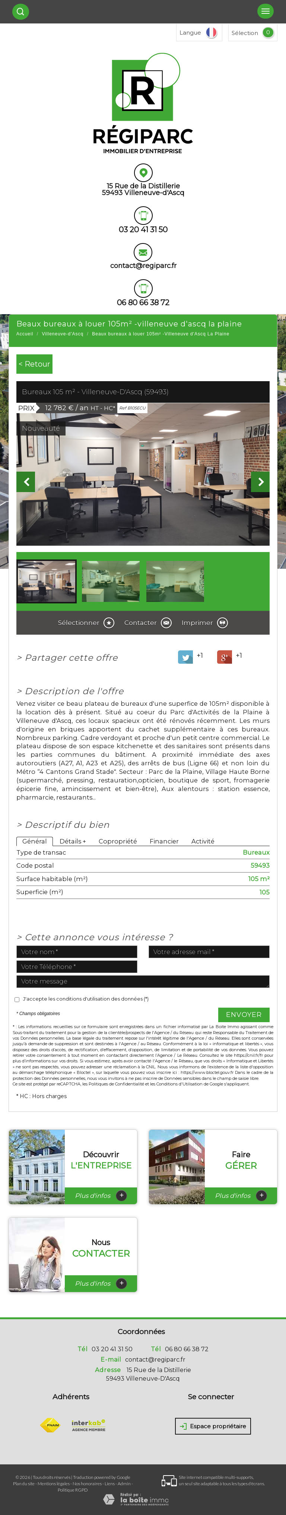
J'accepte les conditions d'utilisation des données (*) (86, 999)
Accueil (25, 334)
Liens (110, 1483)
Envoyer (244, 1015)
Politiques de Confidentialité (116, 1084)
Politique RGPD (73, 1490)
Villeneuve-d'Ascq (62, 334)
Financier (164, 841)
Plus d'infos (101, 1195)
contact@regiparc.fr (143, 266)
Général (34, 841)
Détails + (73, 841)
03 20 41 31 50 (112, 1349)
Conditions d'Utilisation (179, 1084)
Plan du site (24, 1483)
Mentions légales (54, 1483)
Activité (202, 841)
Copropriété (118, 841)
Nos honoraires (87, 1483)
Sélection (245, 32)
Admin (124, 1483)
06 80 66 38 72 (187, 1349)
